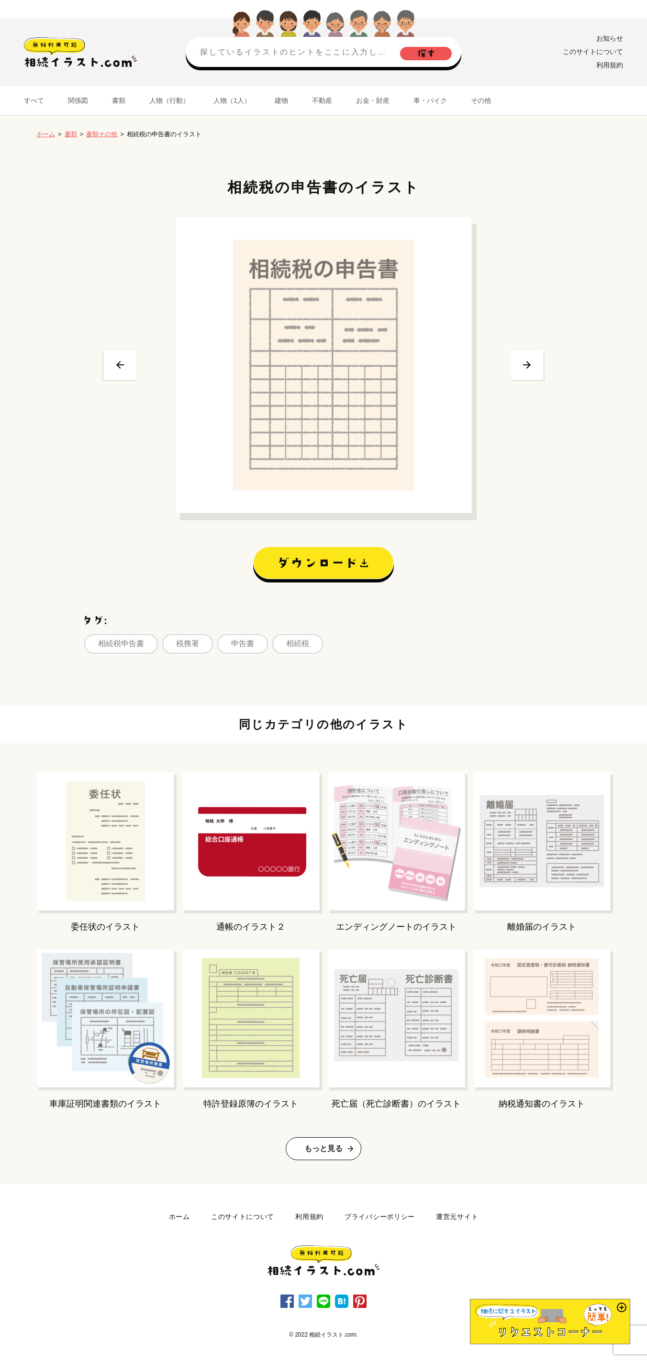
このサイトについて (593, 51)
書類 (118, 100)
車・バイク (430, 100)
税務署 (187, 643)
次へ (527, 365)
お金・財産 (373, 100)
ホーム (45, 134)
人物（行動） (169, 100)
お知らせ (609, 38)
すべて (34, 100)
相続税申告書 (121, 643)
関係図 (78, 100)
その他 (481, 100)
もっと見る (323, 1148)
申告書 (242, 643)
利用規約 (609, 65)
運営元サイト (457, 1216)
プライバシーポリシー (380, 1216)
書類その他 (101, 134)
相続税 (297, 643)
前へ (120, 365)
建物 (281, 100)
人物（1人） (232, 100)
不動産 (322, 100)
